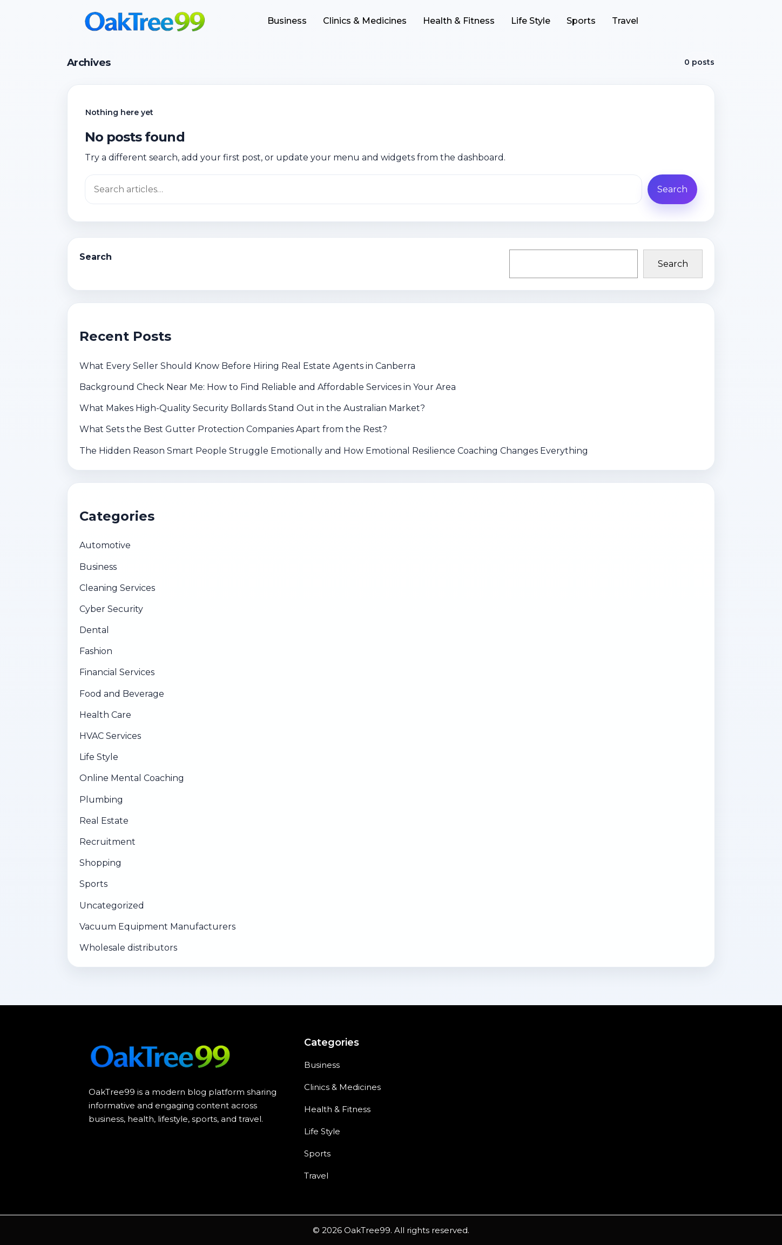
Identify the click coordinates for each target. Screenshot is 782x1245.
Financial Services (116, 672)
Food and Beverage (121, 694)
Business (287, 21)
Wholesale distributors (128, 948)
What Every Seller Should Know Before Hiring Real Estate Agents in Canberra (247, 366)
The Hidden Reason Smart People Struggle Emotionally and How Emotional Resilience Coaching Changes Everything (333, 451)
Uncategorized (111, 905)
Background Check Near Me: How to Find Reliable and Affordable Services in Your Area (267, 387)
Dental (94, 630)
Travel (625, 21)
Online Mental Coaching (131, 778)
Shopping (100, 863)
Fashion (95, 651)
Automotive (105, 545)
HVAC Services (110, 736)
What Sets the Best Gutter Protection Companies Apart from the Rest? (233, 429)
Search (95, 257)
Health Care (105, 715)
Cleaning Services (117, 588)
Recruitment (107, 842)
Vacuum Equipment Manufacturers (157, 926)
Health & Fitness (459, 21)
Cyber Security (111, 609)
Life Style (530, 21)
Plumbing (101, 800)
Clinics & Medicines (365, 21)
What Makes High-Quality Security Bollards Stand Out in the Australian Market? (252, 408)
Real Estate (104, 821)
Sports (581, 21)
